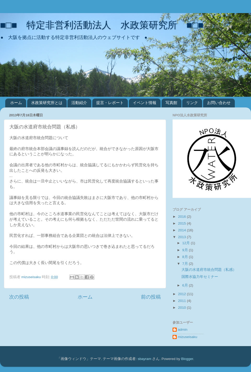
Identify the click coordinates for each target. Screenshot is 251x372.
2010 (182, 308)
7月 (185, 264)
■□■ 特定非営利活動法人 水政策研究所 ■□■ (101, 25)
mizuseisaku (187, 337)
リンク (192, 102)
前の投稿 (151, 297)
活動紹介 (79, 102)
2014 (182, 230)
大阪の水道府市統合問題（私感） (208, 270)
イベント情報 (144, 102)
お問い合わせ (219, 102)
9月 (185, 250)
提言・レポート (110, 102)
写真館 (171, 102)
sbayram (144, 359)
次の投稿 (19, 297)
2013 (182, 237)
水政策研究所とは (46, 102)
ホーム (16, 102)
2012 (182, 294)
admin (182, 329)
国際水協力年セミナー (199, 277)
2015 (182, 223)
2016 (182, 217)
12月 (186, 243)
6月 (185, 285)
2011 (182, 301)
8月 (185, 257)
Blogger (187, 359)
